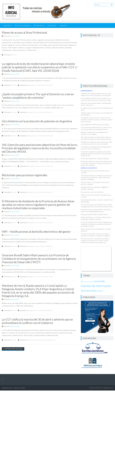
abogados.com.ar (34, 85)
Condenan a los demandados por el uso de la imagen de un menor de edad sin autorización (96, 94)
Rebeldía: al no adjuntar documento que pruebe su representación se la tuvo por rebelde (96, 143)
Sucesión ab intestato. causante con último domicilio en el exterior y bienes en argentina (95, 235)
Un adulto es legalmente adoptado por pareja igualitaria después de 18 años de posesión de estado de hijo (96, 153)
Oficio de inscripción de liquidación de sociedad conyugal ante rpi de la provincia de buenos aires (97, 206)
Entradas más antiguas (13, 349)
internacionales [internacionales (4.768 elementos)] (89, 290)
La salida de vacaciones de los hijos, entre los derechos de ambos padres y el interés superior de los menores (97, 119)
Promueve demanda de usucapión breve (94, 214)
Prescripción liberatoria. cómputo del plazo (95, 158)
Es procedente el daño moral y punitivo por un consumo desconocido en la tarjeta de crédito (96, 99)
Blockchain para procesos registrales (24, 175)
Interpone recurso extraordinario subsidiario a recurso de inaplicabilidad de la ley (96, 210)
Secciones (7, 25)
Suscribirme (51, 25)
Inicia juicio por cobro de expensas (92, 192)
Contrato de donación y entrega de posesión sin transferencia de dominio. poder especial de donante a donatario (96, 177)
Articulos (14, 55)
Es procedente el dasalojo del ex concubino (95, 124)
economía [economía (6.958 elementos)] (99, 281)
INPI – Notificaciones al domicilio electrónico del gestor (36, 231)
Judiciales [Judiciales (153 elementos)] (100, 291)
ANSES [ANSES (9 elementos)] (86, 281)
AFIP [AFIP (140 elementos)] (82, 281)
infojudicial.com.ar (108, 388)
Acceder (63, 25)
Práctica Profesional (22, 25)
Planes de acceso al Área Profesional (24, 32)
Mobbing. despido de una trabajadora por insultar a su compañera (94, 133)
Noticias (14, 85)
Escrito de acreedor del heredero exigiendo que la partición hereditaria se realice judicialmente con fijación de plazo (96, 224)
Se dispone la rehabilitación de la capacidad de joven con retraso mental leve (96, 148)
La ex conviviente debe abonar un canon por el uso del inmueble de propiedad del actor (96, 128)
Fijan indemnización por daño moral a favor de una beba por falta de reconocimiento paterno (96, 138)
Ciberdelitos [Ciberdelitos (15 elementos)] (91, 281)
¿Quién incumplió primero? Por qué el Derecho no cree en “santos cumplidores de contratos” (38, 95)
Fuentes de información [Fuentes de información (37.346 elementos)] (96, 286)
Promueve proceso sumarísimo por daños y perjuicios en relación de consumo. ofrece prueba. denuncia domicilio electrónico (95, 240)
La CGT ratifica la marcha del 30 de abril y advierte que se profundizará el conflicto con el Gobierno (37, 321)
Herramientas (38, 25)
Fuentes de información (46, 85)
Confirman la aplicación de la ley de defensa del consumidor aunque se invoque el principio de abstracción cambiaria (96, 163)
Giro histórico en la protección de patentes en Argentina (37, 121)
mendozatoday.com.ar (49, 340)
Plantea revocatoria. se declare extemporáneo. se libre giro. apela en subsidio (96, 218)
